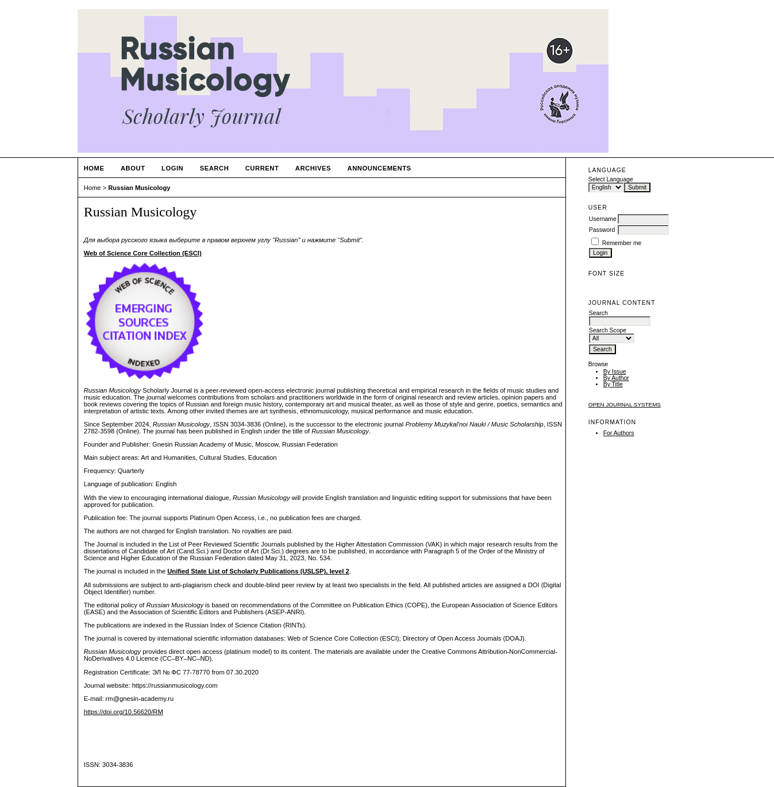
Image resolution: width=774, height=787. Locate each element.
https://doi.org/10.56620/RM (123, 711)
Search (214, 168)
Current (262, 168)
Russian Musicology (139, 187)
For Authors (618, 433)
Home (94, 168)
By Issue (614, 372)
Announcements (379, 168)
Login (172, 168)
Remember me (622, 243)
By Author (616, 378)
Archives (313, 168)
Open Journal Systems (624, 404)
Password (602, 230)
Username (603, 219)
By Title (613, 384)
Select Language (610, 179)
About (133, 168)
